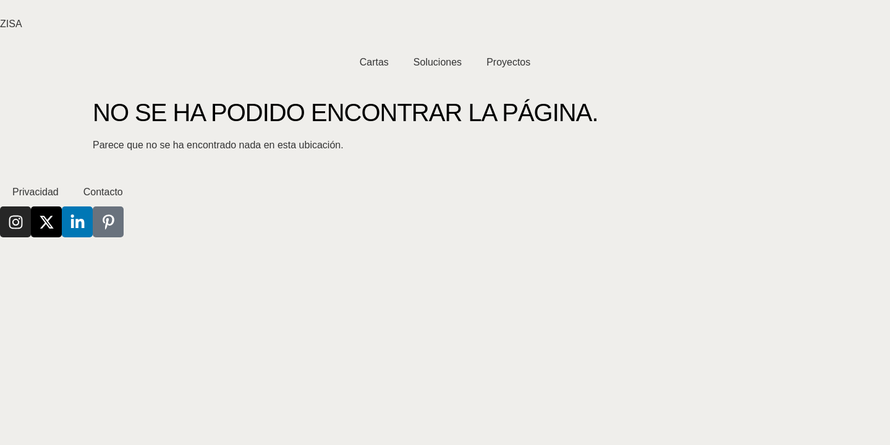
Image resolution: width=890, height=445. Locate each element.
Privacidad (35, 192)
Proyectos (508, 62)
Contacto (103, 192)
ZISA (11, 24)
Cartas (374, 62)
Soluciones (437, 62)
